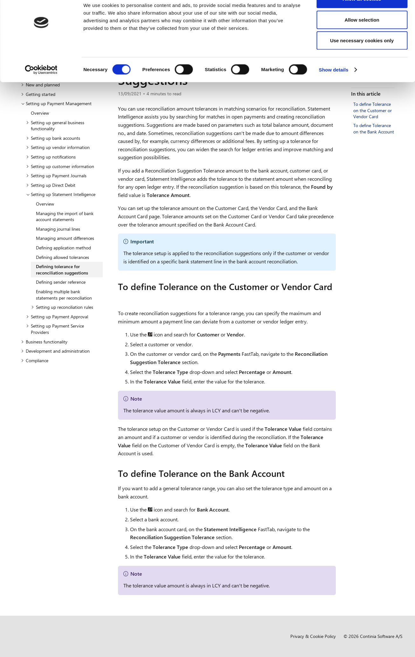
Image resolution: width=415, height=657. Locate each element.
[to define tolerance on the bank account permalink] (288, 473)
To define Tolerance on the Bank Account (373, 128)
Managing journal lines (58, 229)
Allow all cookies (362, 16)
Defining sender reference (61, 282)
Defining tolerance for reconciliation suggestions (62, 269)
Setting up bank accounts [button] (53, 138)
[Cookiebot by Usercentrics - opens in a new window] (41, 87)
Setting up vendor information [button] (58, 147)
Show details (334, 87)
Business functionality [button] (44, 342)
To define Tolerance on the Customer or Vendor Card (372, 110)
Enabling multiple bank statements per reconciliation (64, 294)
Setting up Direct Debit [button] (50, 185)
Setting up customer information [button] (60, 166)
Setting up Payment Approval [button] (57, 317)
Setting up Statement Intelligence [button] (60, 194)
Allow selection (361, 37)
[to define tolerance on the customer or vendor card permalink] (122, 298)
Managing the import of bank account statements (64, 216)
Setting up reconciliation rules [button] (62, 307)
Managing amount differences (65, 238)
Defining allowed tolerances (62, 257)
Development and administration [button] (55, 351)
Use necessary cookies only (362, 58)
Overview (40, 113)
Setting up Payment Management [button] (56, 103)
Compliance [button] (34, 360)
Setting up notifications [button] (51, 157)
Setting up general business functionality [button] (55, 125)
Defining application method (63, 248)
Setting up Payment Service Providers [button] (55, 329)
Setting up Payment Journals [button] (56, 176)
